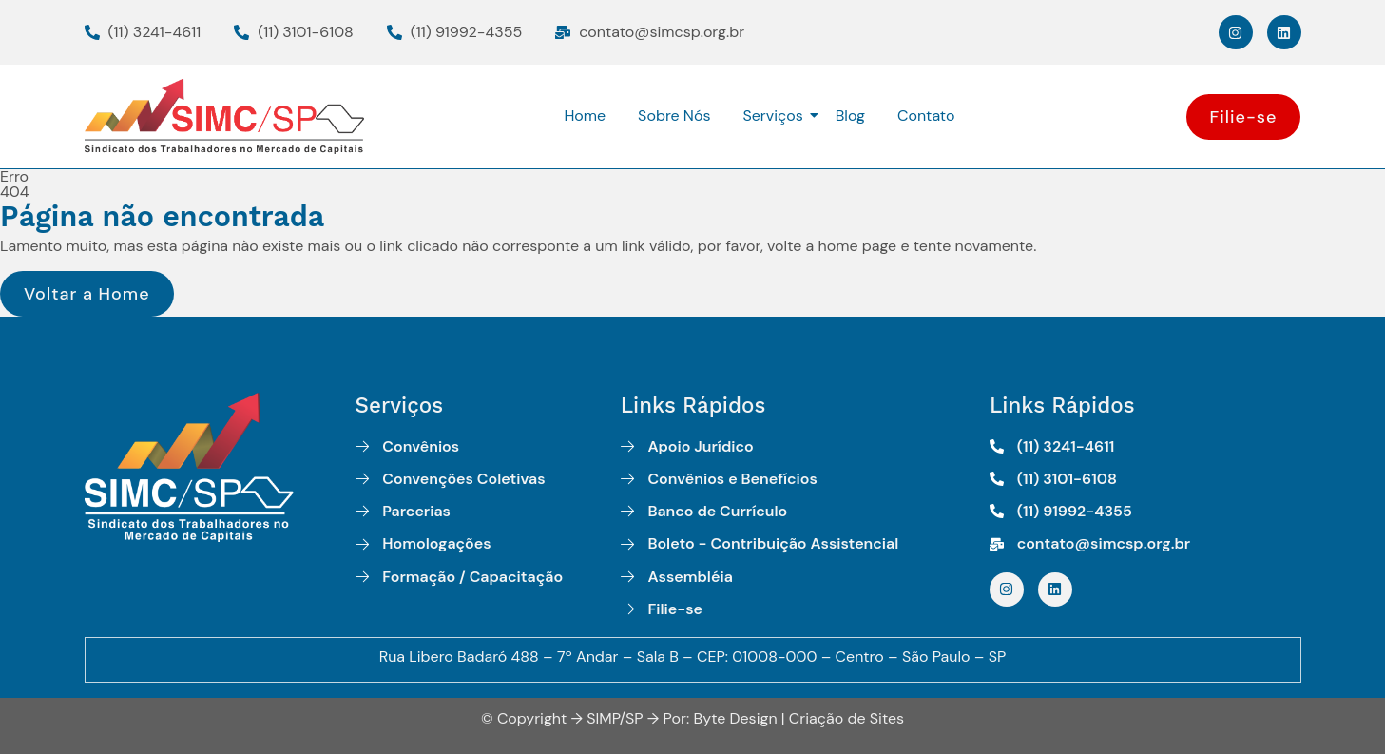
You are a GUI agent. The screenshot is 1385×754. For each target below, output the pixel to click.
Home (585, 116)
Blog (850, 116)
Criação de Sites (846, 718)
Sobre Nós (674, 116)
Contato (925, 116)
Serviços (775, 116)
